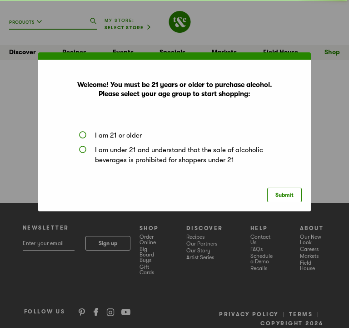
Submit (284, 195)
